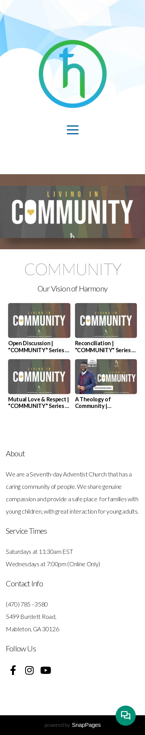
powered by (72, 724)
